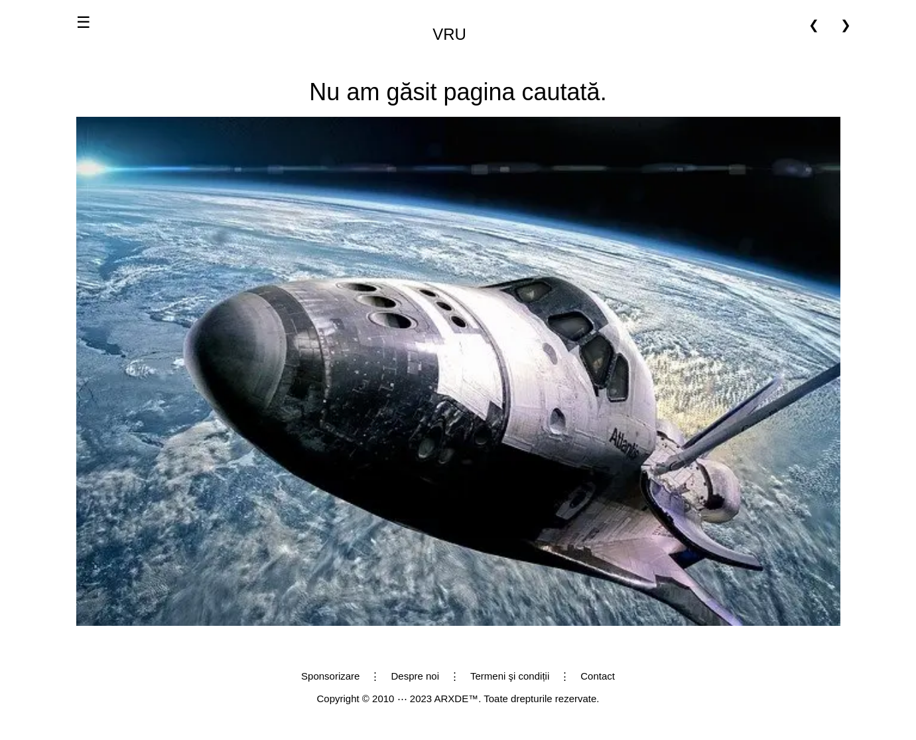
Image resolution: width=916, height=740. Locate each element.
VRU (449, 34)
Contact (597, 676)
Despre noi (415, 676)
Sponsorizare (330, 676)
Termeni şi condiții (509, 676)
